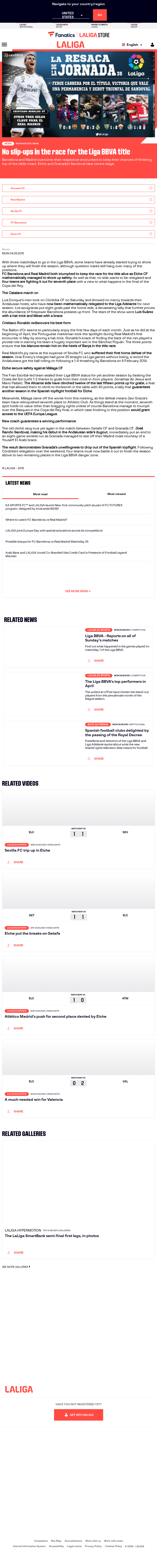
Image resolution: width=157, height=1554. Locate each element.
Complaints (41, 1540)
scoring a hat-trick (49, 338)
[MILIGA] (151, 45)
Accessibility (56, 1546)
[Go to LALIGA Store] (78, 34)
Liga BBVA (65, 262)
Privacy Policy (93, 1546)
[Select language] (133, 44)
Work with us (93, 1540)
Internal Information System (29, 1546)
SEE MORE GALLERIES (16, 1266)
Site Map (56, 1540)
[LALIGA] (71, 44)
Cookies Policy (113, 1546)
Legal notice (74, 1546)
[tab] (40, 494)
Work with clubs (113, 1540)
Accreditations (73, 1540)
